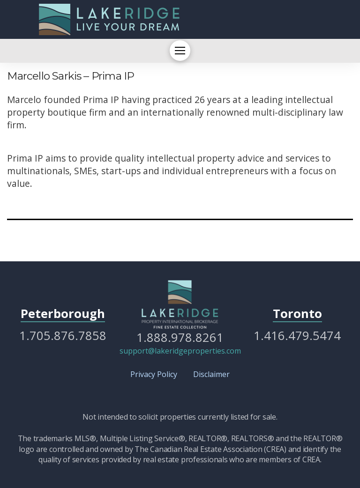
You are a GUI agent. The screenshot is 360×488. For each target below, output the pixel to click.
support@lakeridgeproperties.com (180, 351)
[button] (180, 50)
